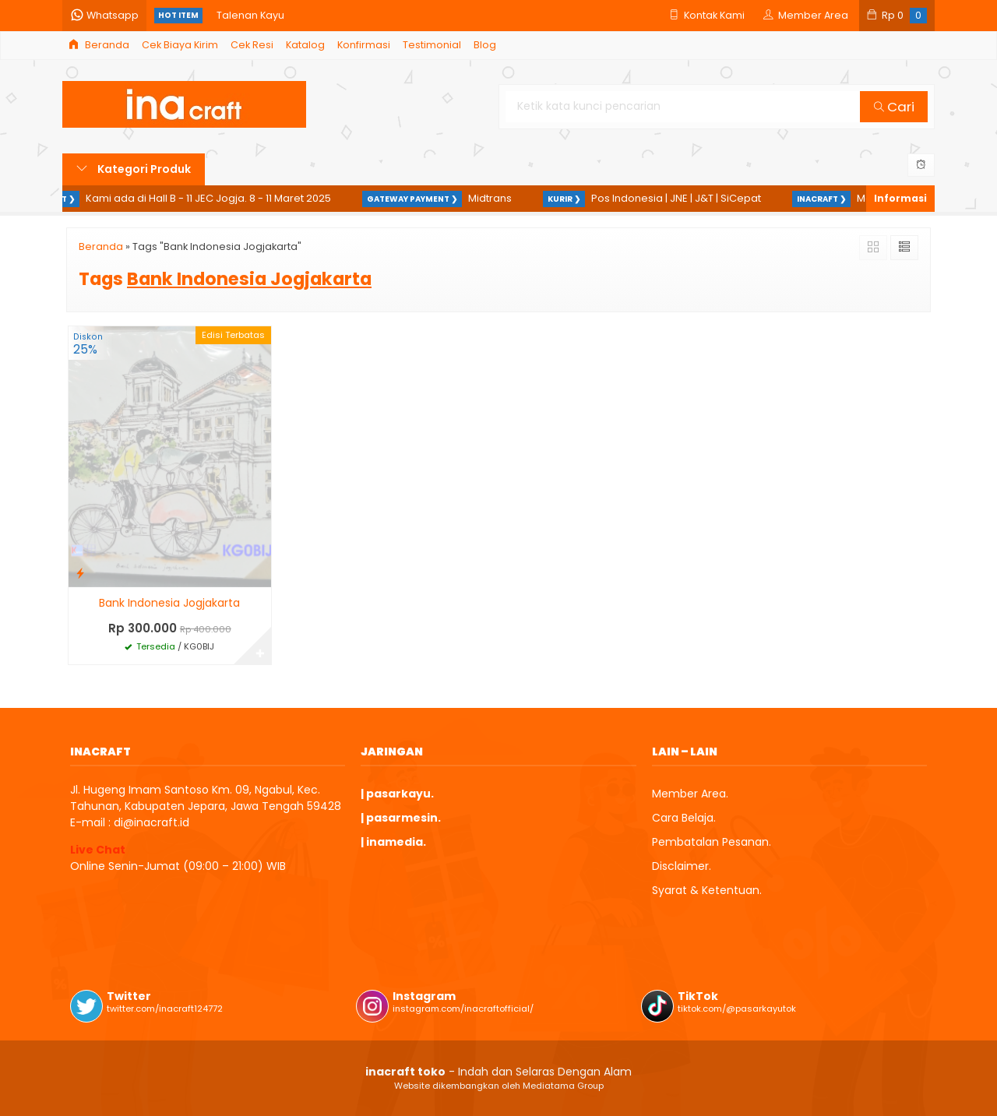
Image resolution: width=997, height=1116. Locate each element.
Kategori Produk (133, 169)
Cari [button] (894, 106)
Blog (485, 44)
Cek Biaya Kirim (180, 44)
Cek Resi (252, 44)
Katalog (305, 44)
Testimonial (432, 44)
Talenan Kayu (250, 15)
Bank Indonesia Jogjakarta (169, 603)
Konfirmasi (363, 44)
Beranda (99, 44)
